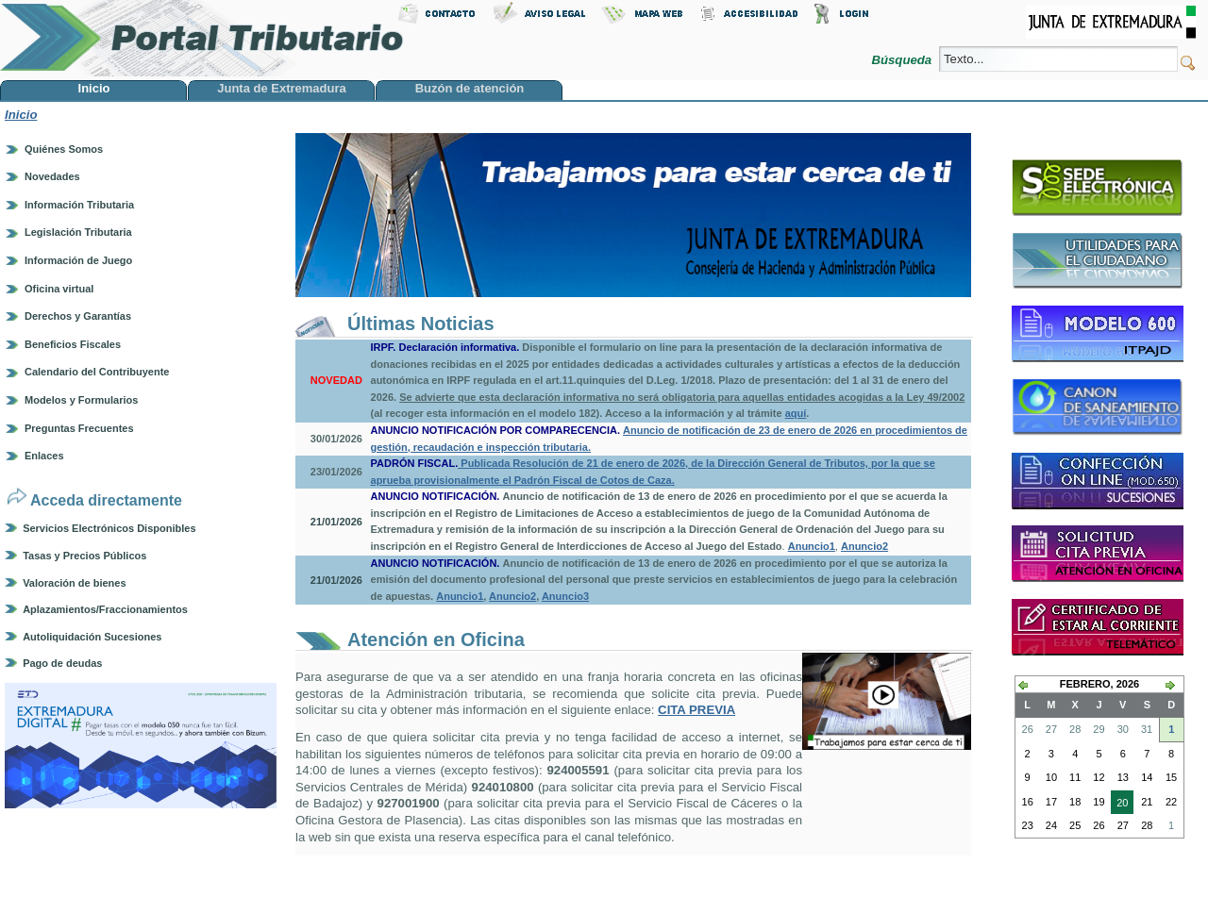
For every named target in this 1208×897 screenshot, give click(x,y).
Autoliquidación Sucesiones (92, 636)
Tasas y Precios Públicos (84, 555)
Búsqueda (902, 60)
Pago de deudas (62, 663)
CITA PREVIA (696, 710)
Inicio (21, 115)
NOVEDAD (336, 380)
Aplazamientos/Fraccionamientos (105, 609)
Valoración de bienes (74, 583)
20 (1119, 804)
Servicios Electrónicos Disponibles (109, 528)
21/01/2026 (336, 521)
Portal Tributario (202, 38)
